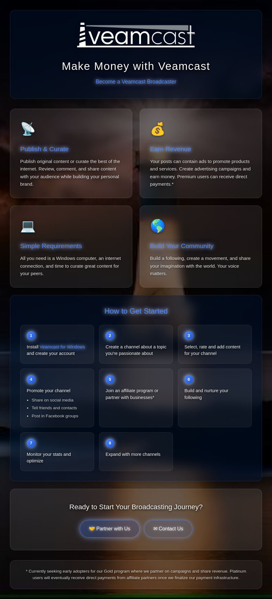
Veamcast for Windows (62, 346)
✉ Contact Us (168, 528)
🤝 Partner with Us (109, 528)
